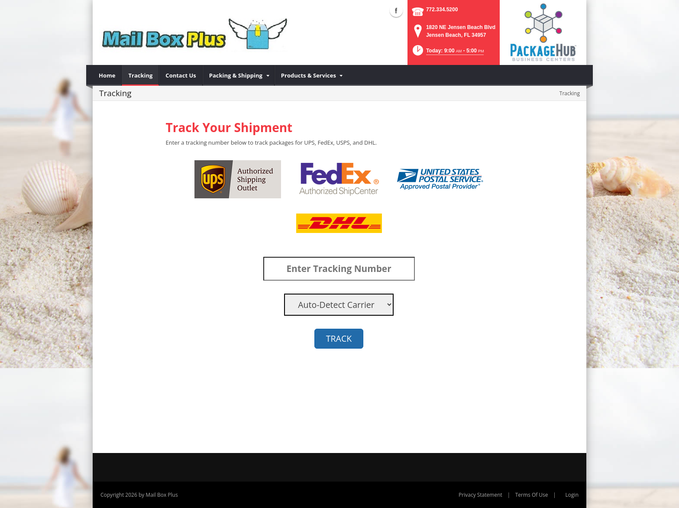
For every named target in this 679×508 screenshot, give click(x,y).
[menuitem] (107, 75)
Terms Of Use (531, 494)
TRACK (339, 338)
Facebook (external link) (396, 10)
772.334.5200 (442, 9)
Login (572, 494)
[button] (447, 53)
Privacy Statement (480, 494)
